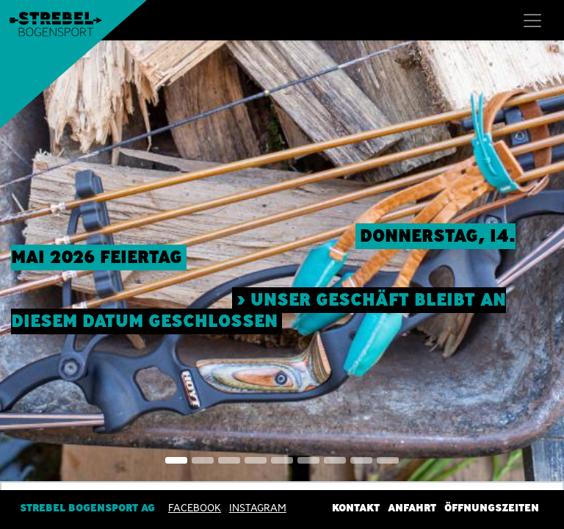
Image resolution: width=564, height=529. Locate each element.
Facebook (194, 507)
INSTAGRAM (257, 507)
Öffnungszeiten (491, 507)
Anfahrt (412, 507)
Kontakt (356, 507)
